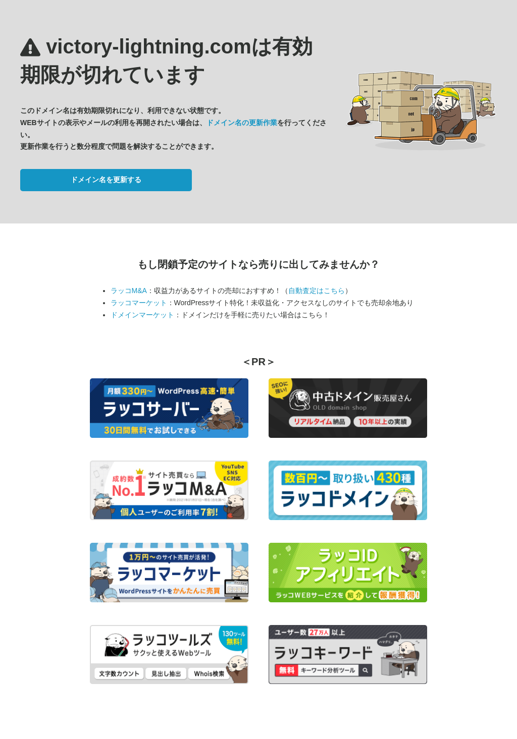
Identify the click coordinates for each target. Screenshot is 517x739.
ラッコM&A (129, 291)
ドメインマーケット (142, 315)
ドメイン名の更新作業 (241, 123)
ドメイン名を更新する (106, 180)
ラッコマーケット (139, 303)
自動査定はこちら (316, 291)
